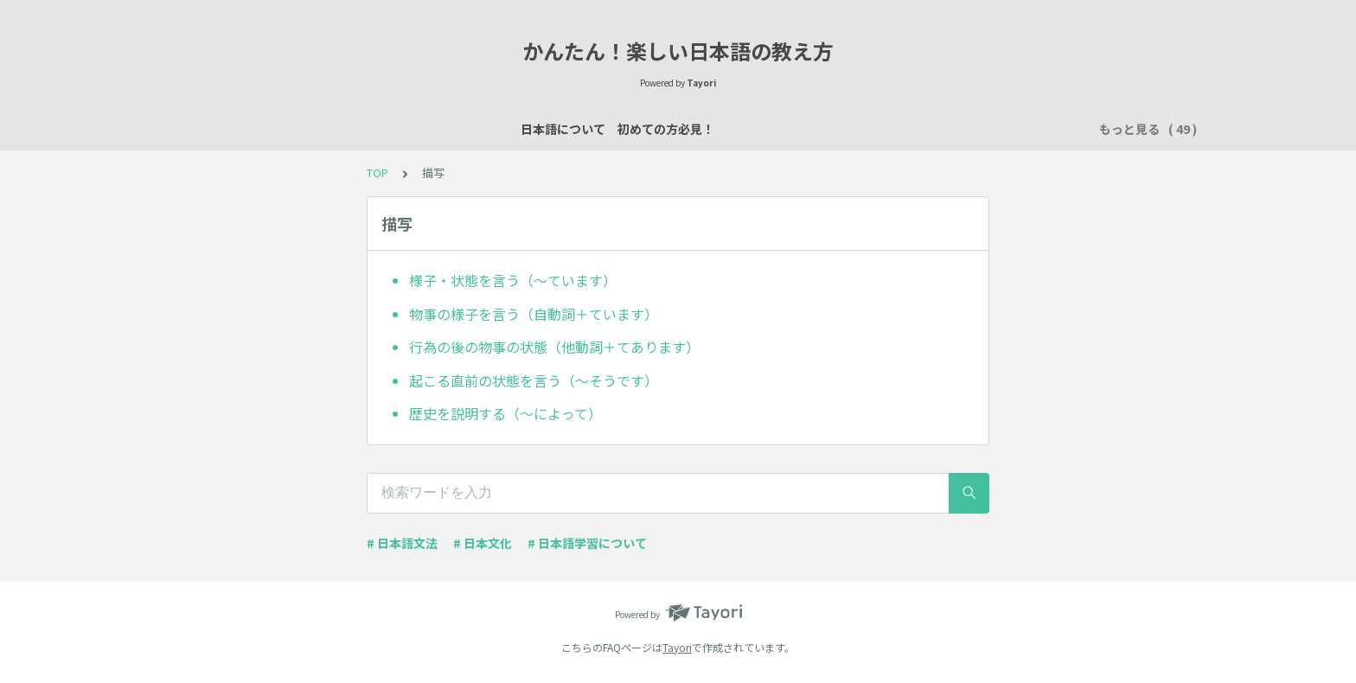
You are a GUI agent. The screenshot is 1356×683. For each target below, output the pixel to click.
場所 (678, 128)
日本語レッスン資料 (466, 128)
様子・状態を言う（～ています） (513, 280)
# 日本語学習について (587, 543)
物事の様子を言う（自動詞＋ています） (533, 313)
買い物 (793, 128)
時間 (1029, 128)
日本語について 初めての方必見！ (290, 128)
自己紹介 (569, 128)
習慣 (981, 128)
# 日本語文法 (402, 543)
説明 (629, 128)
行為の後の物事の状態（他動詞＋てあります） (554, 346)
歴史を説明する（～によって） (505, 413)
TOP (377, 172)
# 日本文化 (482, 543)
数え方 (732, 128)
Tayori (677, 647)
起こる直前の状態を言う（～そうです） (533, 380)
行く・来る (914, 128)
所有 (847, 128)
